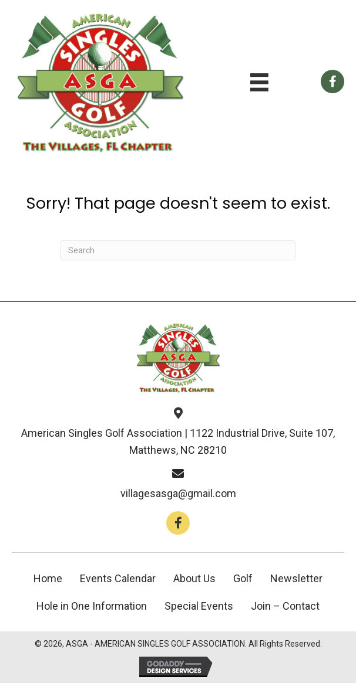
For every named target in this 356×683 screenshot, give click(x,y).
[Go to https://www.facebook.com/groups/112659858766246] (332, 81)
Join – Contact (285, 606)
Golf (243, 578)
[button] (178, 523)
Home (47, 578)
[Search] (178, 250)
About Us (194, 578)
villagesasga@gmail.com (178, 493)
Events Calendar (118, 578)
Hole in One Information (91, 606)
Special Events (198, 606)
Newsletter (296, 578)
